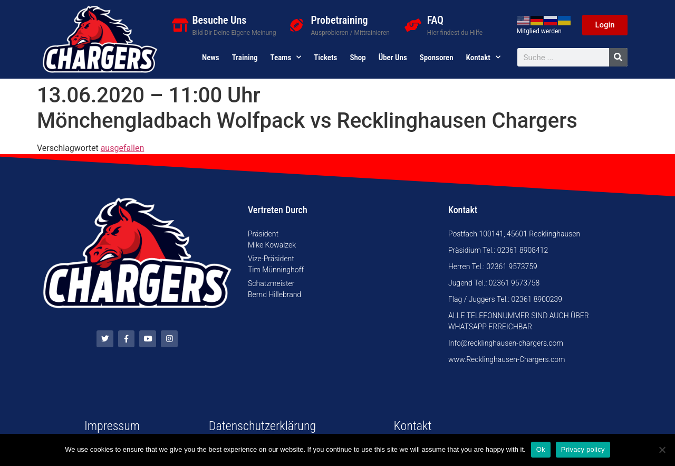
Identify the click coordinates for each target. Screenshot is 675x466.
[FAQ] (412, 25)
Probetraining (339, 20)
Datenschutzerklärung (262, 426)
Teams (286, 57)
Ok (540, 449)
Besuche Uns (219, 20)
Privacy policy (583, 449)
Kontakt (483, 57)
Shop (357, 57)
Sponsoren (437, 57)
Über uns (393, 57)
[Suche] (618, 57)
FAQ (435, 20)
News (210, 57)
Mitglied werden (539, 31)
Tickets (325, 57)
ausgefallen (122, 148)
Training (245, 57)
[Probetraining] (296, 25)
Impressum (112, 426)
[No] (662, 449)
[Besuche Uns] (180, 25)
